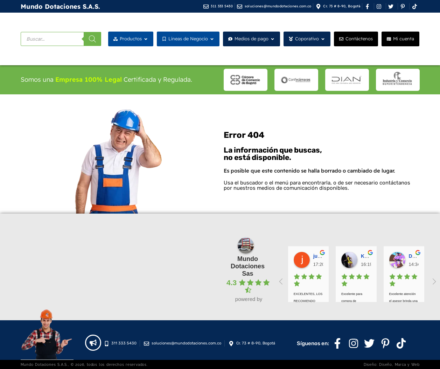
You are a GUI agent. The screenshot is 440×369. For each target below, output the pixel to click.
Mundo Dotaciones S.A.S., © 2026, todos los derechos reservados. (84, 364)
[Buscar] (92, 39)
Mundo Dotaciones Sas (248, 266)
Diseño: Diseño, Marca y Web (392, 364)
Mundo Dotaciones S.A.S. (60, 6)
